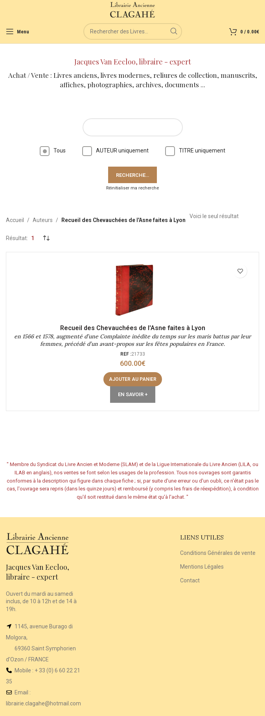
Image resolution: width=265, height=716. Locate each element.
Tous (53, 150)
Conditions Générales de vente (218, 553)
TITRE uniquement (195, 150)
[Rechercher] (132, 31)
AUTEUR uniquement (115, 150)
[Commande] (46, 238)
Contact (190, 580)
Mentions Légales (202, 567)
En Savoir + (132, 394)
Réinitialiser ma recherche (132, 188)
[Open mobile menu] (17, 31)
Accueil (15, 220)
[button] (132, 379)
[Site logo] (133, 9)
